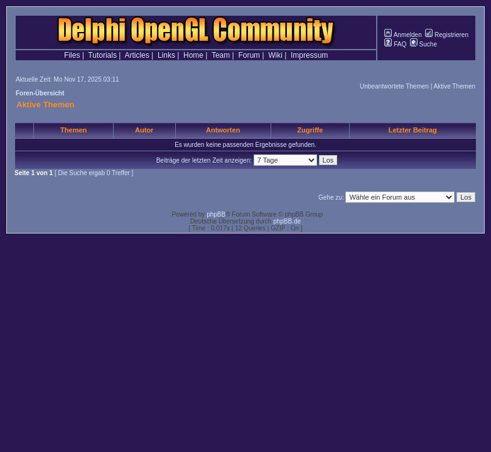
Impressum (309, 55)
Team (221, 55)
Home (193, 55)
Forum (249, 55)
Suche (423, 44)
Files (72, 55)
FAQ (395, 44)
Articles (136, 55)
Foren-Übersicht (40, 93)
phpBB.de (287, 221)
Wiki (275, 55)
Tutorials (102, 55)
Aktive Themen (454, 86)
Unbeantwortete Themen (394, 86)
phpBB (216, 214)
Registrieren (446, 34)
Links (166, 55)
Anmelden (402, 34)
